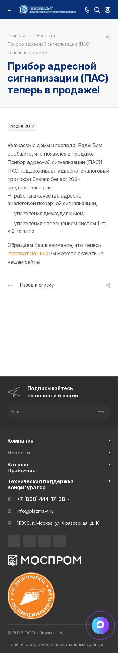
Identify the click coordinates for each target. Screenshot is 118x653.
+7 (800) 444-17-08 (41, 499)
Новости (19, 452)
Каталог (18, 464)
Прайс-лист (23, 470)
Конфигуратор (27, 487)
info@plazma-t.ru (35, 511)
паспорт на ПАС (28, 253)
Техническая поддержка (41, 481)
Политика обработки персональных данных (55, 644)
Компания (21, 441)
